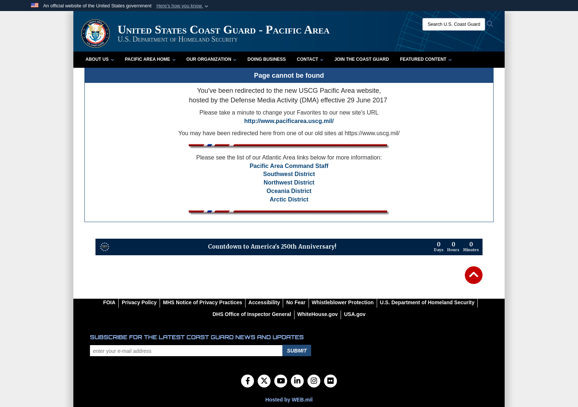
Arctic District (289, 199)
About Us (100, 59)
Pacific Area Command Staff (289, 166)
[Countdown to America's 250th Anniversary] (456, 246)
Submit (297, 351)
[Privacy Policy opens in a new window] (139, 302)
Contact (310, 59)
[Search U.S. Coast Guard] (453, 24)
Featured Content (426, 59)
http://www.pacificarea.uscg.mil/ (289, 121)
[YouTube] (280, 382)
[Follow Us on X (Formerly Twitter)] (264, 382)
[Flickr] (330, 382)
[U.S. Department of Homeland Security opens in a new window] (427, 302)
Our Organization (212, 59)
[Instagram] (313, 382)
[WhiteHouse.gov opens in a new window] (317, 314)
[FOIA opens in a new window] (109, 302)
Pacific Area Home (150, 59)
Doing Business (266, 59)
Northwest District (289, 182)
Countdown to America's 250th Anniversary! (272, 246)
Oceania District (289, 191)
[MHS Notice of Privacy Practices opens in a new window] (202, 302)
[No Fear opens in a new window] (295, 302)
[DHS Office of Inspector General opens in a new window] (251, 314)
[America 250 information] (104, 246)
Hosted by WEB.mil (289, 400)
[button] (183, 6)
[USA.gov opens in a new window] (354, 314)
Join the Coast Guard (361, 59)
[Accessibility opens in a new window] (264, 302)
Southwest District (289, 174)
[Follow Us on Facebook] (247, 382)
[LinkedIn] (297, 382)
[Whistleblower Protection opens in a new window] (343, 302)
